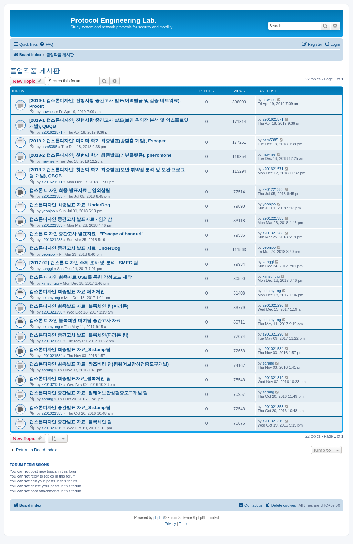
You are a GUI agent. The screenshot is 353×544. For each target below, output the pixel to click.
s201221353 (52, 196)
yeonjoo (48, 211)
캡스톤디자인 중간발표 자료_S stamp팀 (69, 407)
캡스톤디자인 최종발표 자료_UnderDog (69, 204)
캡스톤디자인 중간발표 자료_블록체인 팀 (70, 421)
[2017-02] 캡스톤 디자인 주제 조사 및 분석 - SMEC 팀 (83, 262)
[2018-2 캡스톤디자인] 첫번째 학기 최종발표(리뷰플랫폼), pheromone (100, 155)
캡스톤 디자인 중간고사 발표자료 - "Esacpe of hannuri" (86, 233)
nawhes (48, 112)
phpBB (158, 518)
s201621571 (52, 132)
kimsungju (50, 283)
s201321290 (52, 312)
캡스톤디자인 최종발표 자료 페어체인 (67, 291)
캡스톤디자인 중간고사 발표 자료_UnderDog (74, 248)
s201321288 (52, 240)
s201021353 (52, 413)
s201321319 (52, 384)
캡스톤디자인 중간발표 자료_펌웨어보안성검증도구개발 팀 (88, 393)
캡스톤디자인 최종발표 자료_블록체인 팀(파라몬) (78, 306)
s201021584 (52, 355)
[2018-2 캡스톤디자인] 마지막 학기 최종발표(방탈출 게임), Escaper (97, 140)
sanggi (47, 269)
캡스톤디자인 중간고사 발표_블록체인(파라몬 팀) (78, 335)
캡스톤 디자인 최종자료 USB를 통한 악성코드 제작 (80, 277)
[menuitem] (46, 44)
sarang (47, 370)
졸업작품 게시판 (35, 70)
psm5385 (49, 147)
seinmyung (51, 298)
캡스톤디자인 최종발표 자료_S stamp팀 (69, 349)
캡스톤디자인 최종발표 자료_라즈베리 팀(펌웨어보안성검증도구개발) (99, 364)
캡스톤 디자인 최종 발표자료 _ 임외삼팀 (69, 190)
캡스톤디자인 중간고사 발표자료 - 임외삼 (70, 219)
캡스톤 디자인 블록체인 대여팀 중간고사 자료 (75, 320)
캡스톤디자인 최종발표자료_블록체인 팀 (70, 378)
